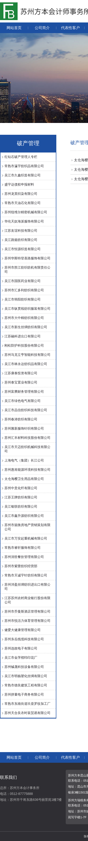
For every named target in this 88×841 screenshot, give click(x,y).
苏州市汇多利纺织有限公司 (24, 290)
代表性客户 (70, 28)
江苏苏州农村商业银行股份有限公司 (27, 600)
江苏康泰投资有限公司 (20, 373)
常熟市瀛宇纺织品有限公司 (24, 166)
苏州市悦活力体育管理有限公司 (27, 621)
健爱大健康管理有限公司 (22, 630)
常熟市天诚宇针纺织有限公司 (25, 575)
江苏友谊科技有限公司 (20, 230)
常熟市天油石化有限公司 (22, 203)
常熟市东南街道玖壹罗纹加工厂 (27, 704)
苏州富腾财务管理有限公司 (24, 391)
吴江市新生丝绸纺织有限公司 (25, 327)
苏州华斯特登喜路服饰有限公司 (27, 258)
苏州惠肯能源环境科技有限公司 (27, 469)
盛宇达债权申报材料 (19, 184)
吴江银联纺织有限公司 (20, 506)
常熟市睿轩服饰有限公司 (22, 547)
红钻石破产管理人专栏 (20, 157)
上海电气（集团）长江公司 (24, 460)
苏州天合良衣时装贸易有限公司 (27, 713)
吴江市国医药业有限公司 (22, 281)
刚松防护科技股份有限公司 (24, 345)
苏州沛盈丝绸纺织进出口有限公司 (27, 587)
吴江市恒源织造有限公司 (22, 249)
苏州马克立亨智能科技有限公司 (27, 355)
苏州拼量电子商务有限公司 (24, 694)
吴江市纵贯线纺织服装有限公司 (27, 308)
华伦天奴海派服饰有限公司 (24, 221)
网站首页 (14, 28)
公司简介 (42, 28)
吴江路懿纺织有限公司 (20, 240)
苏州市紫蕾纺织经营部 (20, 566)
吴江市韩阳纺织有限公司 (22, 299)
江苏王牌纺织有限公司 (20, 497)
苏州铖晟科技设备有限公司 (24, 667)
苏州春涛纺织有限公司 (20, 419)
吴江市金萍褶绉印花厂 (20, 657)
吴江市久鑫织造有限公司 (22, 175)
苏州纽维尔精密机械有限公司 (25, 212)
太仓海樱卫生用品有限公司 (24, 479)
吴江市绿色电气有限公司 (22, 401)
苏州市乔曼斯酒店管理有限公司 (27, 611)
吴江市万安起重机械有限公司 (25, 538)
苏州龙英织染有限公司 (20, 194)
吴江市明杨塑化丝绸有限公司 (25, 676)
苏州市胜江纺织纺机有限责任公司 (27, 270)
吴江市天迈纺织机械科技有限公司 (27, 449)
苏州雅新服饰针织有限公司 (24, 428)
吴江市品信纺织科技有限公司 (25, 410)
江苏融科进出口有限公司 (22, 336)
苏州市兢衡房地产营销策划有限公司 (27, 527)
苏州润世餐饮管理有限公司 (24, 557)
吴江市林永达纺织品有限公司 (25, 364)
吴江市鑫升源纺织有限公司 (24, 516)
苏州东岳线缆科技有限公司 (24, 639)
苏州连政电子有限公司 (20, 648)
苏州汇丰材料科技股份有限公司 (27, 438)
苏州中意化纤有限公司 (20, 488)
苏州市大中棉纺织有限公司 (24, 318)
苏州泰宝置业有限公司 (20, 382)
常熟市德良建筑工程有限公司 (25, 685)
